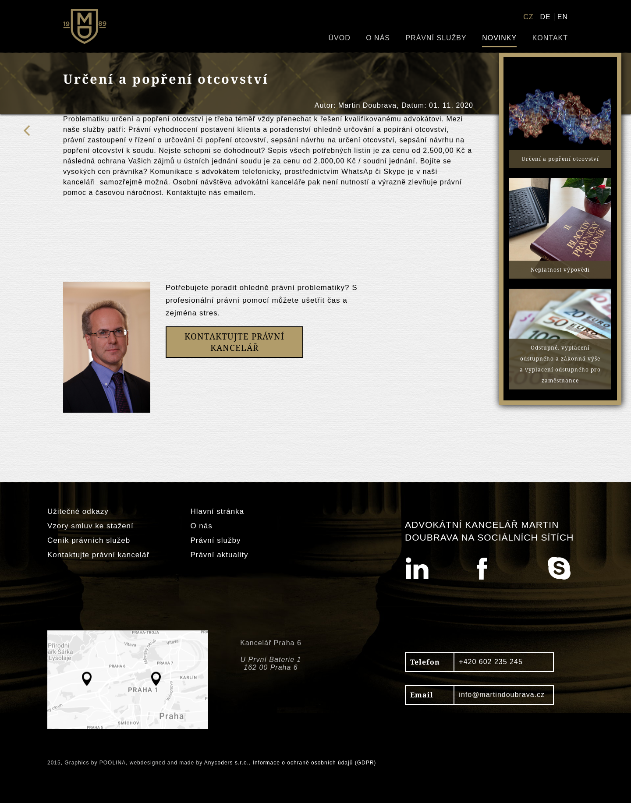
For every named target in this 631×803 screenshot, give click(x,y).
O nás (378, 38)
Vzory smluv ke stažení (90, 526)
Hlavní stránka (217, 511)
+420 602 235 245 (490, 661)
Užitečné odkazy (78, 511)
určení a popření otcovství (156, 119)
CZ (528, 17)
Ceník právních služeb (88, 540)
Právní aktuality (219, 555)
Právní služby (435, 38)
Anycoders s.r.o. (226, 763)
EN (562, 17)
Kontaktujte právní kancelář (98, 555)
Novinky (499, 38)
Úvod (340, 38)
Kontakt (550, 38)
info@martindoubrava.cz (502, 694)
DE (545, 17)
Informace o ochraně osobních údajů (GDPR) (314, 763)
